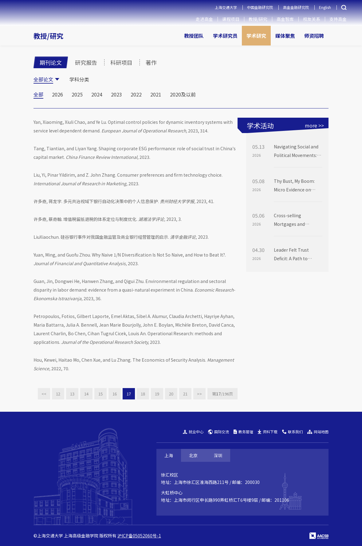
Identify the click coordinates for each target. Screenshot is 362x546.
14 (86, 394)
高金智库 (285, 19)
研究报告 (86, 62)
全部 (38, 94)
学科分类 (79, 79)
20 (171, 394)
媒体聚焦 (285, 35)
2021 (155, 94)
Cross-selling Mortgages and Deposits (289, 220)
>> (199, 394)
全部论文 (43, 79)
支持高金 (338, 19)
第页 (222, 394)
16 (114, 394)
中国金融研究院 (260, 7)
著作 (151, 62)
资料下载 (267, 431)
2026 (57, 94)
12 (58, 394)
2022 (136, 94)
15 (100, 394)
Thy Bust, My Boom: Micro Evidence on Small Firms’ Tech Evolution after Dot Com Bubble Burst (294, 186)
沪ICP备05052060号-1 (139, 535)
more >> (314, 125)
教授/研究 (258, 19)
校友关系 (311, 19)
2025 (77, 94)
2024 (96, 94)
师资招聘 (314, 35)
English (325, 7)
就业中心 (193, 431)
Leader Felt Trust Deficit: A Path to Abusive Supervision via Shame (298, 255)
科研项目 (121, 62)
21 (185, 394)
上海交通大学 (226, 7)
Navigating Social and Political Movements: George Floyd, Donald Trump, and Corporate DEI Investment (297, 151)
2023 (116, 94)
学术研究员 (225, 35)
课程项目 (230, 19)
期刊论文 (51, 62)
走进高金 (204, 19)
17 (129, 394)
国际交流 (218, 431)
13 (72, 394)
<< (43, 394)
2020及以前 (183, 94)
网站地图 (318, 431)
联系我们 (292, 431)
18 (143, 394)
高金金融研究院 (296, 7)
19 (157, 394)
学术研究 (256, 35)
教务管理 (243, 431)
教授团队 (194, 35)
